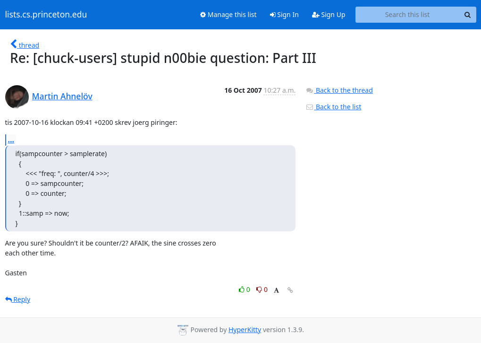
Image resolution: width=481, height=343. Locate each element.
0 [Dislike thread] (262, 289)
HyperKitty (244, 329)
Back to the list (333, 106)
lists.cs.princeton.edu (46, 14)
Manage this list (228, 14)
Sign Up (329, 14)
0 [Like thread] (245, 289)
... (11, 139)
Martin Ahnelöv (62, 96)
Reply (18, 299)
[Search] (467, 15)
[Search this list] (407, 15)
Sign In (284, 14)
